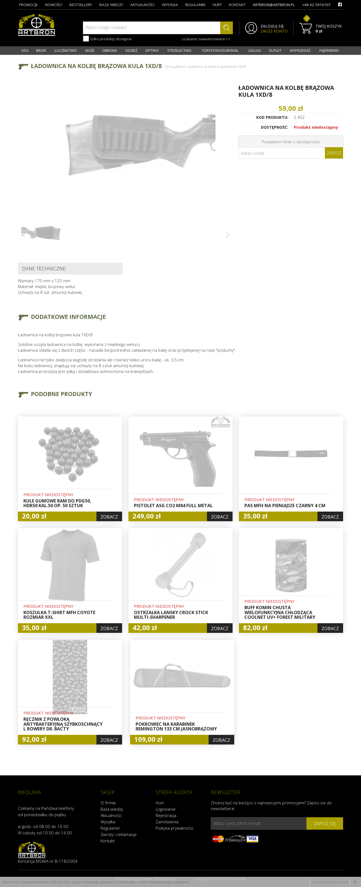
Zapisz (334, 153)
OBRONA (109, 50)
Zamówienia (167, 821)
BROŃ (41, 50)
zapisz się (325, 824)
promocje (28, 4)
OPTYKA (151, 50)
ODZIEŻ (131, 50)
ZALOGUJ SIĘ (272, 26)
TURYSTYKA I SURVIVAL (220, 50)
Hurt (160, 802)
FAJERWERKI (329, 50)
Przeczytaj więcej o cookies (330, 882)
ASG (25, 50)
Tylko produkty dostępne (107, 39)
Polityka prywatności (174, 828)
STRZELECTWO (179, 50)
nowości (53, 4)
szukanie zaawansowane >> (206, 38)
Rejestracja (166, 815)
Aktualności (111, 815)
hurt (217, 4)
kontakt (237, 4)
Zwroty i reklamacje (119, 834)
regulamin (195, 4)
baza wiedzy (111, 4)
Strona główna (175, 66)
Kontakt (108, 840)
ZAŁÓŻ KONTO (274, 31)
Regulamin (110, 828)
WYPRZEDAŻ (300, 50)
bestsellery (80, 4)
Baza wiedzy (112, 809)
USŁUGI (254, 50)
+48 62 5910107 (316, 4)
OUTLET (275, 50)
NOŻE (90, 50)
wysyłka (170, 4)
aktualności (142, 4)
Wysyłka (108, 821)
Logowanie (166, 809)
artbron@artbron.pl (274, 4)
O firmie (108, 802)
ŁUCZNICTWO (66, 50)
